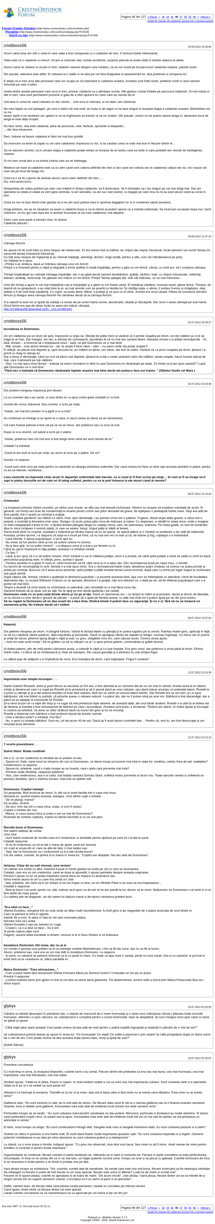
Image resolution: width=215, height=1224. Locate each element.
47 (181, 16)
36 (163, 16)
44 (167, 16)
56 (189, 16)
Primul (152, 16)
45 (172, 16)
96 (194, 16)
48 (185, 16)
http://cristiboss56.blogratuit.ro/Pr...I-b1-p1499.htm (38, 309)
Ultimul (205, 16)
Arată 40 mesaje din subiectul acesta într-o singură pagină (180, 21)
